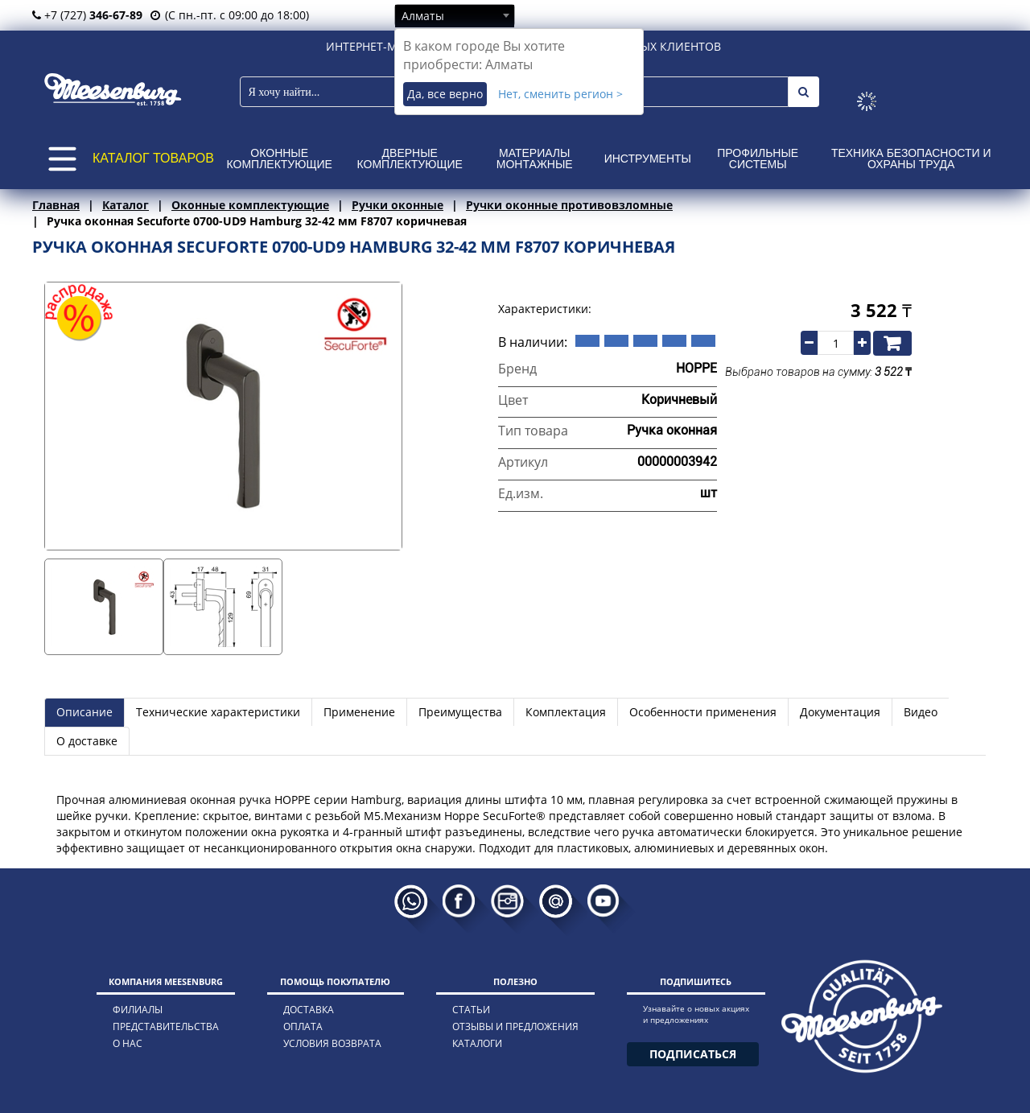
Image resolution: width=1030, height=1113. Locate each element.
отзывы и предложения (515, 1026)
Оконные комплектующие (279, 158)
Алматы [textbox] (423, 15)
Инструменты (647, 158)
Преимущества (460, 711)
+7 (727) (87, 15)
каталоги (477, 1043)
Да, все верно (445, 93)
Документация (840, 711)
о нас (127, 1043)
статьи (471, 1009)
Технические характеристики (218, 711)
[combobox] (454, 15)
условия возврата (332, 1043)
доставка (308, 1009)
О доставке (86, 740)
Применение (359, 711)
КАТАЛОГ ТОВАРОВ (153, 158)
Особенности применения (703, 711)
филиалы (138, 1009)
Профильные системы (757, 158)
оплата (303, 1026)
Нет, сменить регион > (560, 93)
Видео (920, 711)
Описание (84, 711)
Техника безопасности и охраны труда (911, 158)
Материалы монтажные (534, 158)
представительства (166, 1026)
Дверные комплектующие (410, 158)
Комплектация (565, 711)
